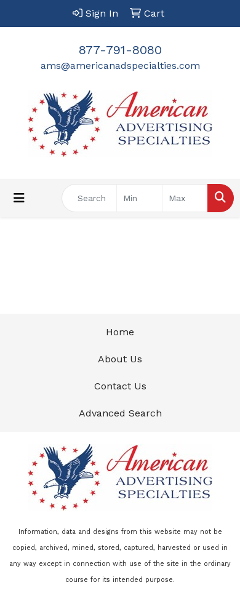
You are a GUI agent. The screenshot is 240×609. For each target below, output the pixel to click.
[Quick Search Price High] (185, 198)
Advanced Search (120, 413)
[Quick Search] (89, 198)
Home (120, 332)
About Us (120, 359)
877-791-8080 (120, 49)
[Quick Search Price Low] (139, 198)
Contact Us (120, 386)
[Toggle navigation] (19, 198)
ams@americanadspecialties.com (120, 65)
